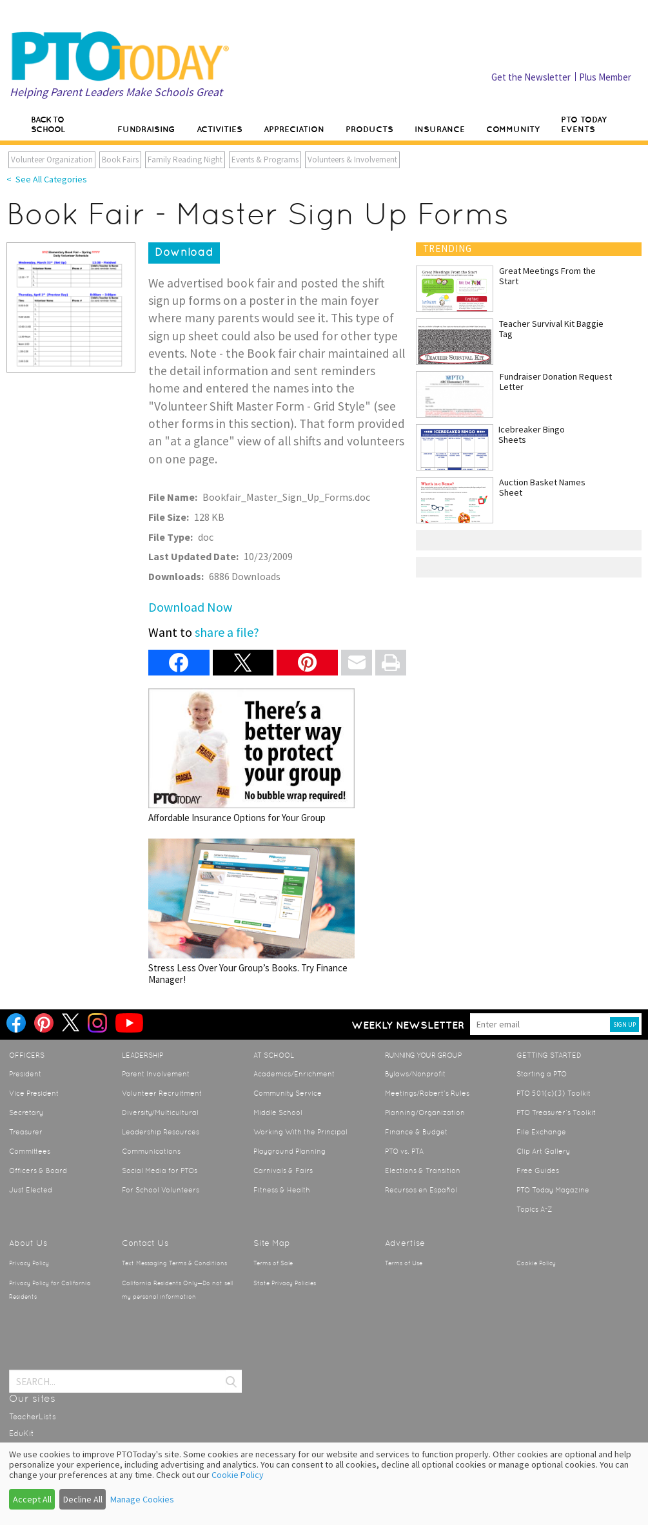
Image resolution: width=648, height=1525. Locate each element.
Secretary (26, 1112)
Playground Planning (289, 1151)
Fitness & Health (281, 1190)
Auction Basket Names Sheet (542, 487)
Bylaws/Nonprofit (415, 1074)
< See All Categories (46, 179)
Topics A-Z (534, 1209)
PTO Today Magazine (552, 1190)
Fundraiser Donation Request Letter (556, 382)
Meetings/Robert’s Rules (427, 1093)
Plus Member (605, 77)
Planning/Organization (425, 1112)
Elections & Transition (422, 1170)
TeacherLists (32, 1416)
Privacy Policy (29, 1263)
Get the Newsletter (531, 77)
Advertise (405, 1243)
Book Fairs (120, 159)
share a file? (227, 632)
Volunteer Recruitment (162, 1093)
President (25, 1074)
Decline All (83, 1499)
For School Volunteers (160, 1190)
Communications (151, 1151)
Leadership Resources (160, 1132)
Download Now (190, 607)
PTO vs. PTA (404, 1151)
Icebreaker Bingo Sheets (531, 434)
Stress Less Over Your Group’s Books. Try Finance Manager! (251, 912)
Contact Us (145, 1243)
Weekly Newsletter (407, 1025)
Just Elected (30, 1190)
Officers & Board (38, 1170)
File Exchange (541, 1132)
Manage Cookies (142, 1499)
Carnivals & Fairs (283, 1170)
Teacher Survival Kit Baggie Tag (551, 329)
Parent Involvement (156, 1074)
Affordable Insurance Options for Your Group (251, 755)
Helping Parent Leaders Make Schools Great (116, 91)
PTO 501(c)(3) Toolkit (553, 1093)
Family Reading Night (185, 159)
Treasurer (26, 1132)
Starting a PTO (541, 1074)
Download (184, 252)
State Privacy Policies (284, 1283)
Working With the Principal (300, 1132)
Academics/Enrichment (294, 1074)
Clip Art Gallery (543, 1151)
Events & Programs (265, 159)
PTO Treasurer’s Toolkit (556, 1112)
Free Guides (537, 1170)
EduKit (21, 1433)
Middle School (277, 1112)
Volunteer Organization (52, 159)
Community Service (287, 1093)
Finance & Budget (416, 1132)
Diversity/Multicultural (160, 1112)
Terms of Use (403, 1263)
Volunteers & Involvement (352, 159)
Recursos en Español (421, 1190)
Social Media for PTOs (159, 1170)
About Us (28, 1243)
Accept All (32, 1499)
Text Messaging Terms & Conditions (174, 1263)
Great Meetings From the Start (547, 276)
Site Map (271, 1243)
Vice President (34, 1093)
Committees (29, 1151)
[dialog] (324, 1483)
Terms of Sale (273, 1263)
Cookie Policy (536, 1263)
